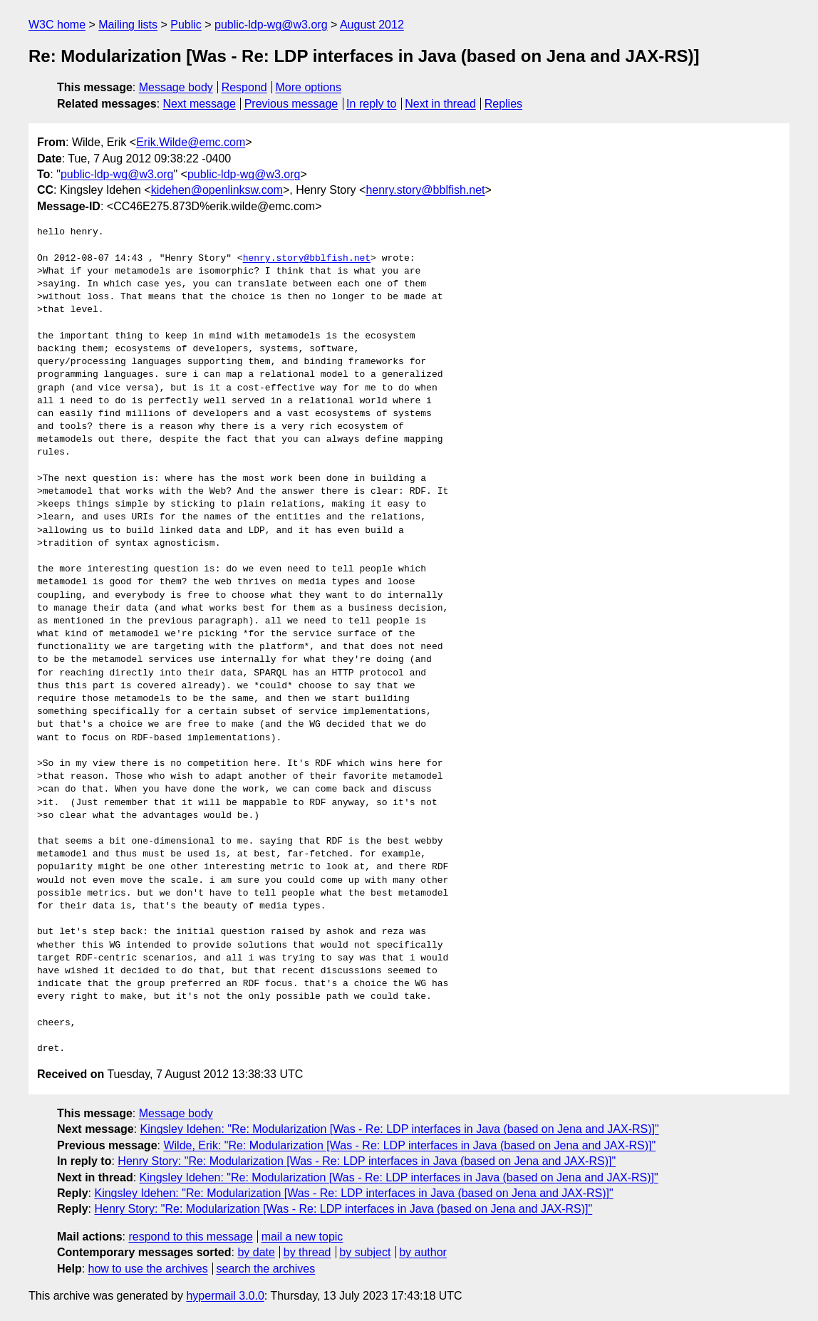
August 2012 (372, 25)
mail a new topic (302, 1237)
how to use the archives (148, 1269)
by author (423, 1252)
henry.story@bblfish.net (425, 190)
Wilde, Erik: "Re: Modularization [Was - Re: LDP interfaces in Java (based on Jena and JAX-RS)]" (409, 1145)
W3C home (57, 25)
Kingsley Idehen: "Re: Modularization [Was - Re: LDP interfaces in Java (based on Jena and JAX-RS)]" (399, 1129)
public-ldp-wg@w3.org (271, 25)
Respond (244, 87)
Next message (199, 104)
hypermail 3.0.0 (225, 1296)
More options (309, 87)
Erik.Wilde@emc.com (190, 142)
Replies (503, 104)
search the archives (266, 1269)
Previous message (291, 104)
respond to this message (190, 1237)
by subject (364, 1252)
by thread (307, 1252)
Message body (176, 87)
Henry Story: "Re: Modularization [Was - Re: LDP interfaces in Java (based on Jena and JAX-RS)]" (367, 1161)
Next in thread (440, 104)
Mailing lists (127, 25)
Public (186, 25)
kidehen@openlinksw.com (217, 190)
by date (255, 1252)
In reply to (371, 104)
